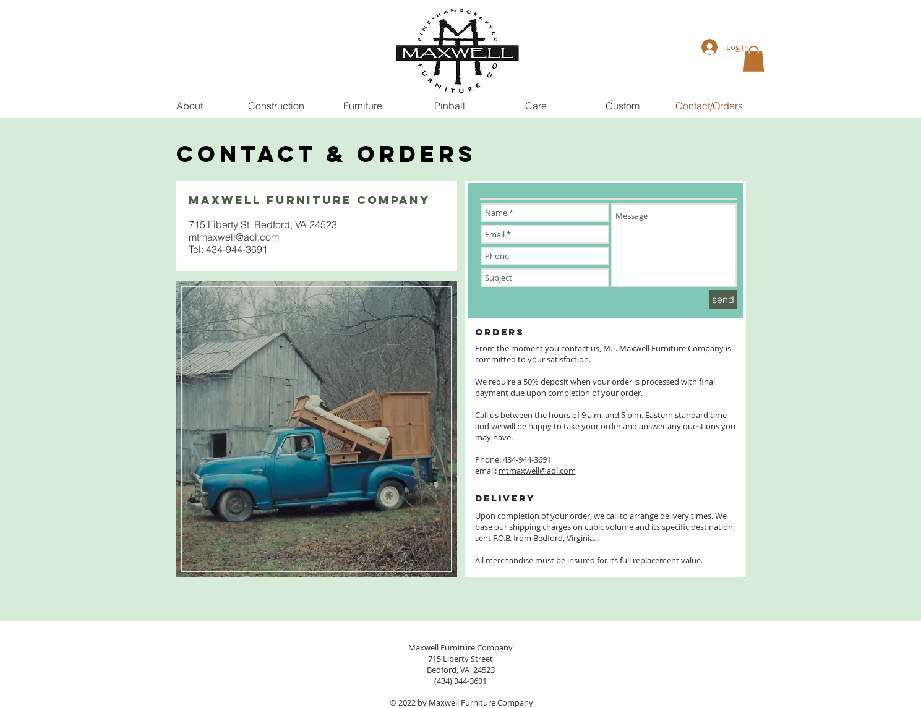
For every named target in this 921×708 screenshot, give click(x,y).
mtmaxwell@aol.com (234, 237)
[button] (754, 59)
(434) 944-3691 (460, 680)
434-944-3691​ (237, 249)
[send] (723, 299)
